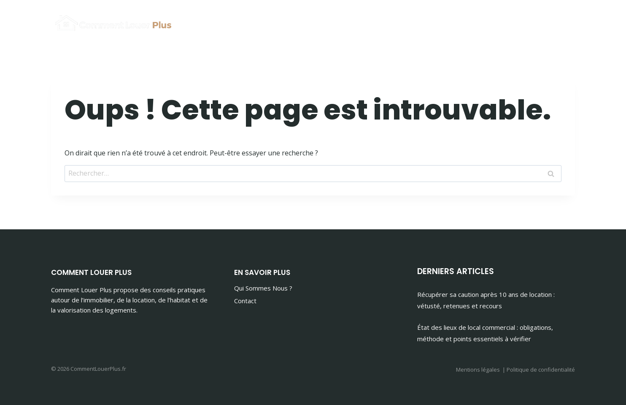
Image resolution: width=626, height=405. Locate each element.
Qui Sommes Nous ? (263, 288)
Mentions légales (478, 369)
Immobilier (466, 21)
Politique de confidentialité (541, 369)
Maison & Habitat (534, 21)
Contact (245, 300)
